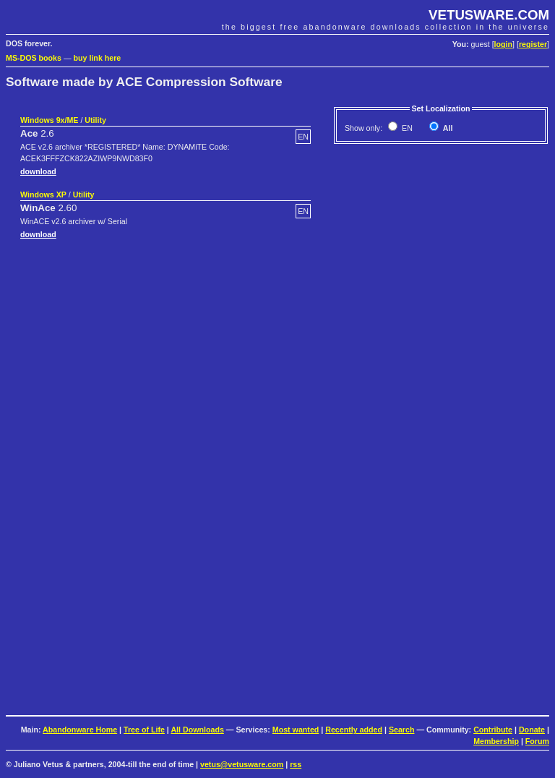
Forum (537, 741)
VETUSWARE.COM (489, 14)
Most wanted (295, 729)
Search (402, 729)
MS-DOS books (33, 58)
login (503, 44)
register (533, 44)
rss (295, 764)
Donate (532, 729)
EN (406, 128)
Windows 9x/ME (49, 120)
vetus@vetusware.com (241, 764)
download (38, 171)
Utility (95, 120)
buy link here (97, 58)
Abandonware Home (80, 729)
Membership (496, 741)
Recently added (353, 729)
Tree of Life (144, 729)
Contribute (492, 729)
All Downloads (197, 729)
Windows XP (43, 194)
